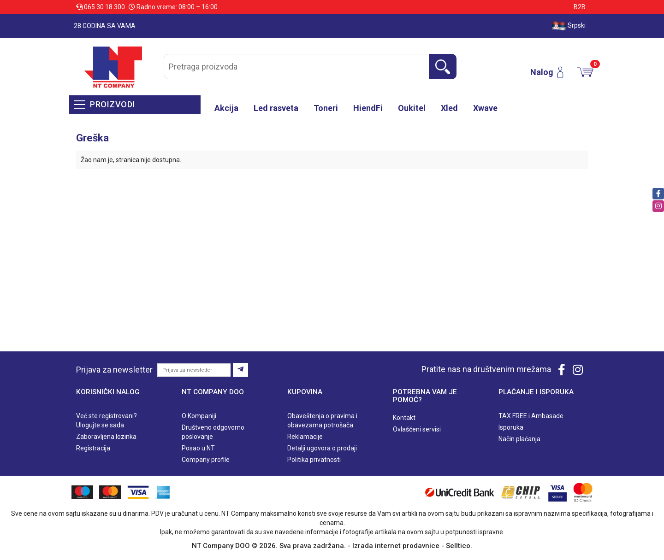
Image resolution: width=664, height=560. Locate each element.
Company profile (206, 459)
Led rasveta (276, 108)
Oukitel (412, 108)
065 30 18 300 (101, 7)
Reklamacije (305, 436)
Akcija (226, 108)
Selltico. (459, 546)
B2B (580, 7)
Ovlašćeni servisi (417, 429)
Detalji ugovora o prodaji (322, 448)
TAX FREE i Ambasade (530, 416)
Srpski (568, 25)
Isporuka (510, 427)
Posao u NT (198, 448)
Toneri (326, 108)
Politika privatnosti (314, 459)
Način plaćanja (519, 439)
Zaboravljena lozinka (106, 436)
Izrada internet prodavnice (395, 546)
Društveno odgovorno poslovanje (213, 432)
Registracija (93, 448)
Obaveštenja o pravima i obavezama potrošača (322, 420)
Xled (449, 108)
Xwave (485, 108)
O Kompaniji (199, 416)
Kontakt (404, 417)
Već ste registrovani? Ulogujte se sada (106, 420)
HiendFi (368, 108)
